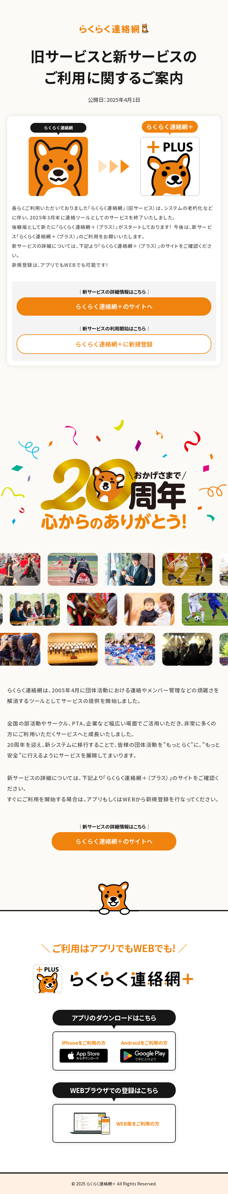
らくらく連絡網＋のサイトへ (114, 306)
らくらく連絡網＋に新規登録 (114, 344)
